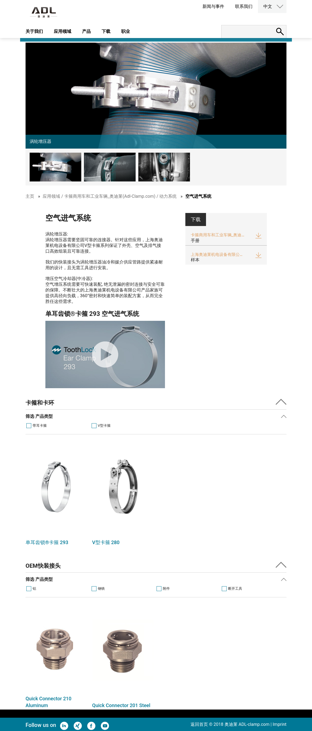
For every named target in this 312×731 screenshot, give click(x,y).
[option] (56, 497)
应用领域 (62, 31)
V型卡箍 (104, 425)
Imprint (279, 724)
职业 (125, 31)
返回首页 (199, 724)
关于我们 (34, 31)
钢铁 (101, 588)
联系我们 (243, 6)
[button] (57, 167)
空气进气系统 (198, 196)
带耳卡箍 (40, 425)
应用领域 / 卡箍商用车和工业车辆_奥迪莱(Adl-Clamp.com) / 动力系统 (110, 196)
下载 (106, 31)
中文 (267, 6)
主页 (30, 196)
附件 (166, 588)
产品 (86, 31)
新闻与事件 (213, 6)
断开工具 (235, 588)
